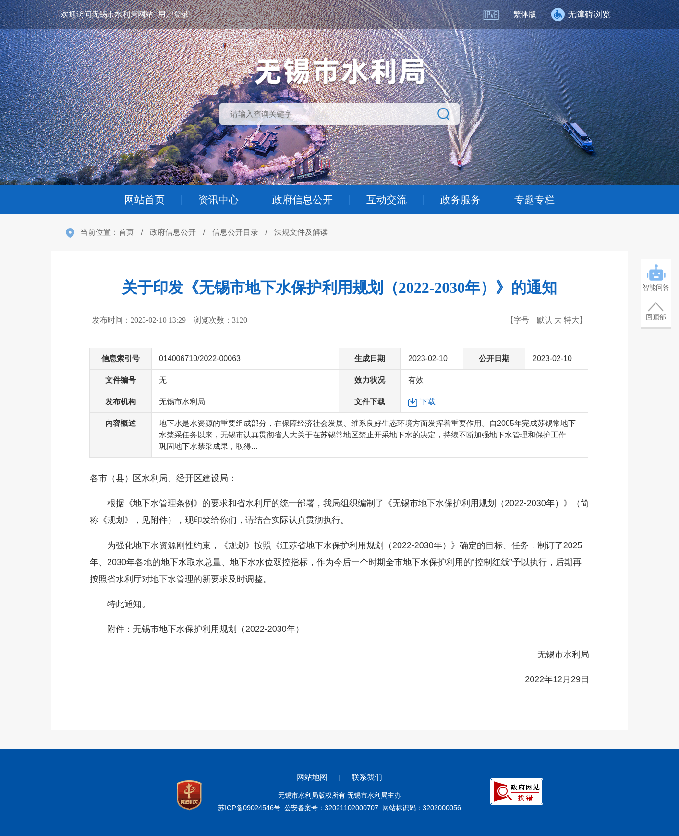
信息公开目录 (235, 232)
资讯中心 (215, 200)
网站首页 (139, 200)
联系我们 (367, 777)
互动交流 (388, 200)
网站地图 (312, 777)
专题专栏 (540, 200)
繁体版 (524, 14)
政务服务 (464, 200)
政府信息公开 (301, 200)
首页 (126, 232)
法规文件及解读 (301, 232)
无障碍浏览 (589, 14)
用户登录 (173, 14)
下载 (428, 402)
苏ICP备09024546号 (249, 808)
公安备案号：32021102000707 (331, 808)
